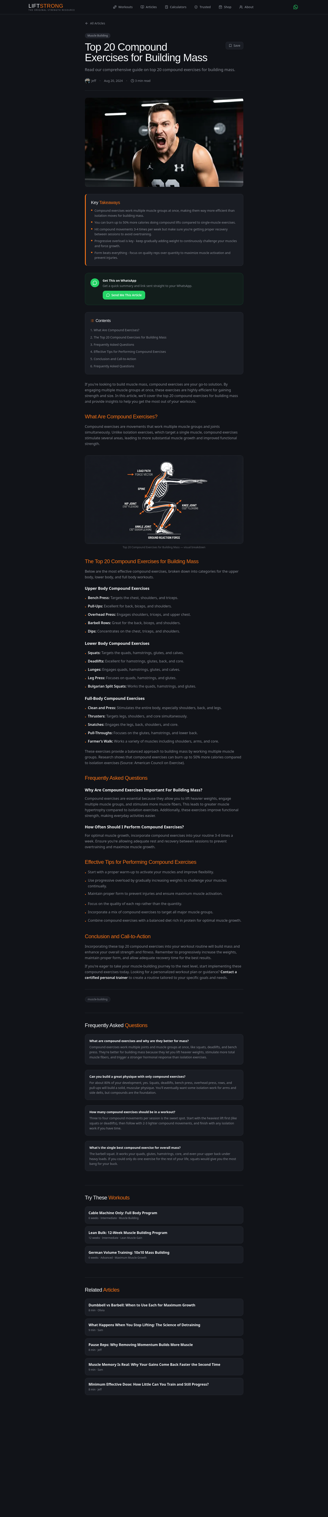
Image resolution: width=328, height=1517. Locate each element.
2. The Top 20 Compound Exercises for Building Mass (128, 337)
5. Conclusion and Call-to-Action (113, 359)
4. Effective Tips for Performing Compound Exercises (128, 351)
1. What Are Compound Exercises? (114, 330)
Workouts (123, 7)
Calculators (176, 7)
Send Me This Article (124, 295)
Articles (149, 7)
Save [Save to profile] (234, 45)
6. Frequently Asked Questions (112, 366)
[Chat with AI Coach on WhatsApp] (296, 7)
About (246, 7)
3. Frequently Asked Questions (112, 344)
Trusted (202, 7)
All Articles (95, 23)
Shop (225, 7)
